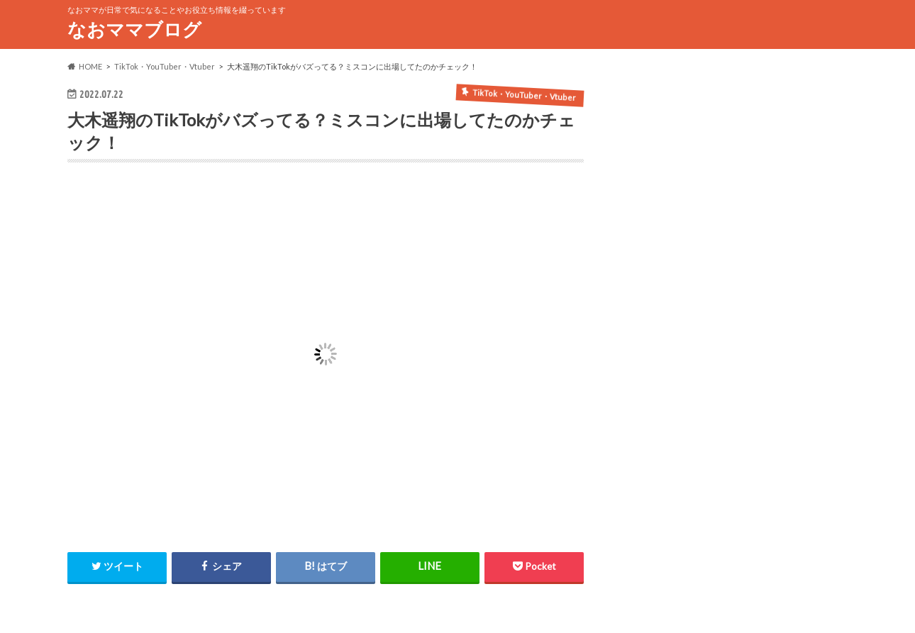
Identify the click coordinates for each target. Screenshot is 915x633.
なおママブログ (134, 29)
